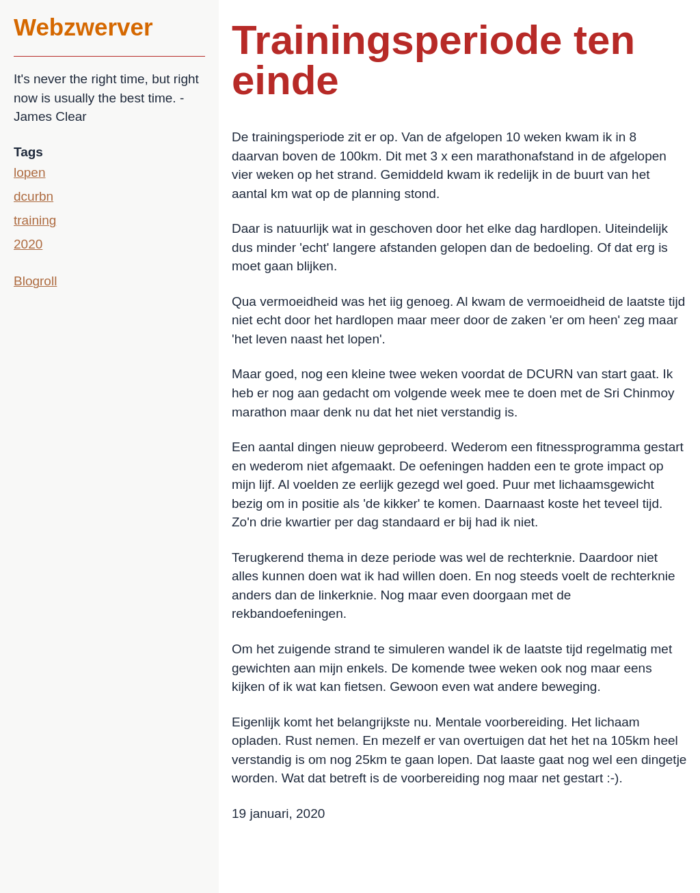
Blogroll (35, 281)
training (35, 220)
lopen (30, 172)
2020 (28, 244)
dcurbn (33, 196)
